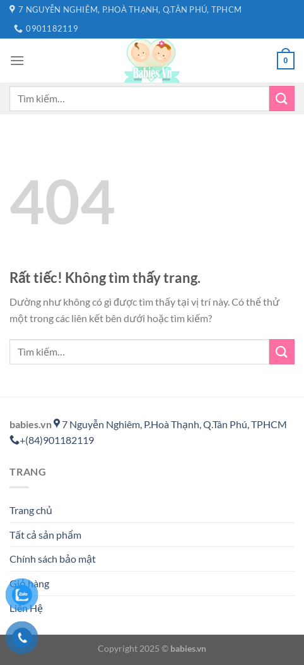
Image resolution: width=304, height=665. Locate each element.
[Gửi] (282, 98)
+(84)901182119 (51, 440)
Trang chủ (30, 510)
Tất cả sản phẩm (45, 535)
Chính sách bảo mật (52, 559)
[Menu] (17, 60)
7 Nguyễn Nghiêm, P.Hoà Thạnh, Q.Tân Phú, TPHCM (170, 424)
